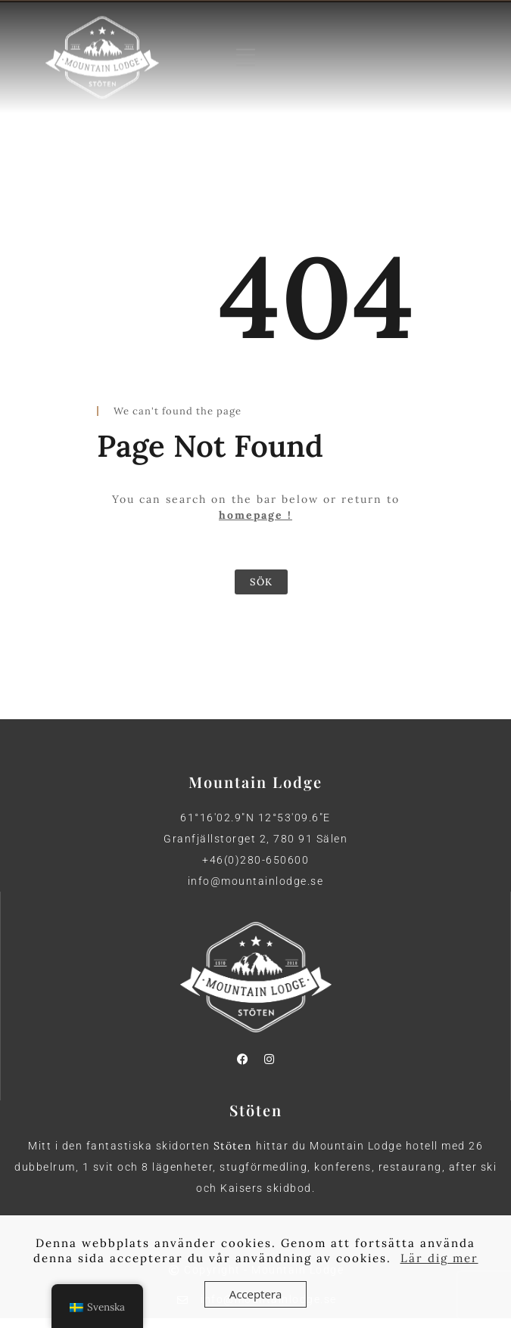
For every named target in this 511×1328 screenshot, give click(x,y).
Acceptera (255, 1294)
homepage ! (255, 515)
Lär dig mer (439, 1258)
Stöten (233, 1146)
